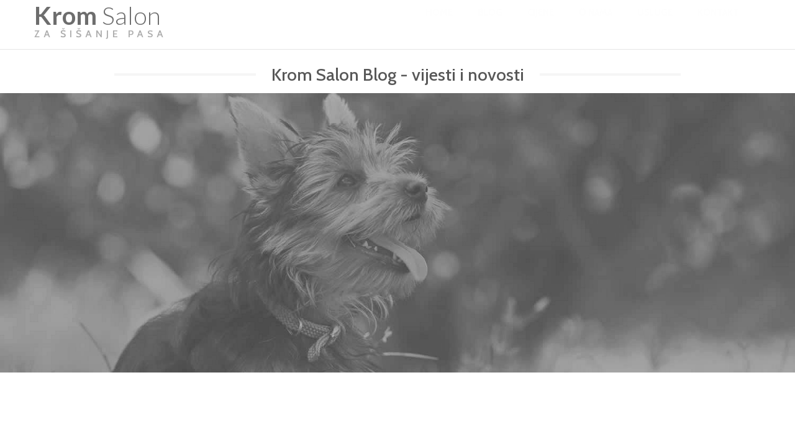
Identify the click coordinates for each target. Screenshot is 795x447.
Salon (100, 24)
